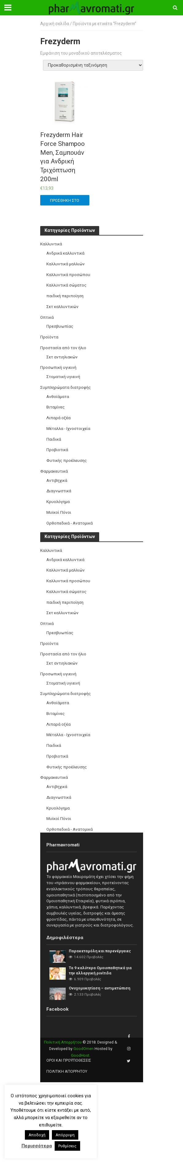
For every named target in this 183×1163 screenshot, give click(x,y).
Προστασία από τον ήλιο (63, 347)
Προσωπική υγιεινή (58, 367)
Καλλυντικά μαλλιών (65, 264)
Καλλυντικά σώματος (66, 285)
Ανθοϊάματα (57, 396)
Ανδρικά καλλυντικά (65, 253)
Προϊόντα (49, 337)
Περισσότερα (36, 1146)
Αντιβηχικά (56, 480)
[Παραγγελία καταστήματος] (93, 65)
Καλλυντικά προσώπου (68, 274)
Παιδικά (53, 439)
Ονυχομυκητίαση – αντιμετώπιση (99, 988)
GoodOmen (83, 1048)
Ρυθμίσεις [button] (67, 1146)
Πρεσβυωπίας (59, 326)
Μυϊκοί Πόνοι (58, 512)
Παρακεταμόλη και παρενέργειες (100, 951)
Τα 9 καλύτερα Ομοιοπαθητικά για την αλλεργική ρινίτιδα (100, 970)
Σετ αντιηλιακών (62, 357)
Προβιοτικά (57, 449)
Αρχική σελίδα (54, 23)
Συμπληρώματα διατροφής (65, 387)
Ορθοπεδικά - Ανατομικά (69, 523)
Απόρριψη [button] (65, 1135)
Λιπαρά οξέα (58, 418)
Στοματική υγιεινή (63, 376)
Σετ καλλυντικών (62, 306)
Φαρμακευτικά (54, 471)
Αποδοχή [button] (37, 1135)
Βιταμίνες (55, 407)
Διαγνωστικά (58, 491)
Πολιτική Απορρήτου (63, 1042)
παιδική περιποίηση (65, 296)
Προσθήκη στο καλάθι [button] (64, 201)
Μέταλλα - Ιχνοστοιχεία (68, 428)
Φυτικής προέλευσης (66, 460)
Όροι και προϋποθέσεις (68, 1060)
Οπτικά (47, 317)
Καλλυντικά (51, 244)
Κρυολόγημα (58, 501)
